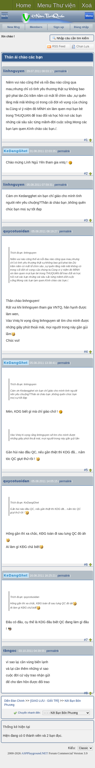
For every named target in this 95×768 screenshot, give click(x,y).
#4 (86, 351)
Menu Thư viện (56, 5)
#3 (86, 220)
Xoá (87, 5)
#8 (86, 693)
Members (36, 27)
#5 (86, 470)
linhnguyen (14, 71)
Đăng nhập (81, 27)
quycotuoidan (16, 231)
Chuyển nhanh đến (26, 712)
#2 (86, 173)
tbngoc (10, 651)
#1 (86, 140)
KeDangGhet (16, 151)
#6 (86, 564)
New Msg (13, 27)
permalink (60, 71)
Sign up (58, 27)
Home (23, 5)
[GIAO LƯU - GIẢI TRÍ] (44, 700)
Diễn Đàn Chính (14, 700)
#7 (86, 640)
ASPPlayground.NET (35, 753)
